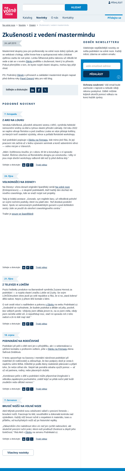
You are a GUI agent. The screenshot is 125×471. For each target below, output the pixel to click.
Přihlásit (117, 2)
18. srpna (9, 335)
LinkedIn (32, 90)
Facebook (39, 90)
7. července (10, 400)
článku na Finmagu (38, 140)
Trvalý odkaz (41, 165)
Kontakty (68, 17)
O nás (54, 17)
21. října (8, 278)
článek (20, 75)
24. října (8, 176)
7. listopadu (10, 114)
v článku (50, 304)
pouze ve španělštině (22, 214)
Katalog (27, 17)
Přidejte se (114, 18)
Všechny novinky (18, 452)
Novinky (41, 17)
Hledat (76, 7)
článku (29, 61)
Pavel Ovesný (27, 78)
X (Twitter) (45, 90)
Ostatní (32, 25)
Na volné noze (8, 25)
